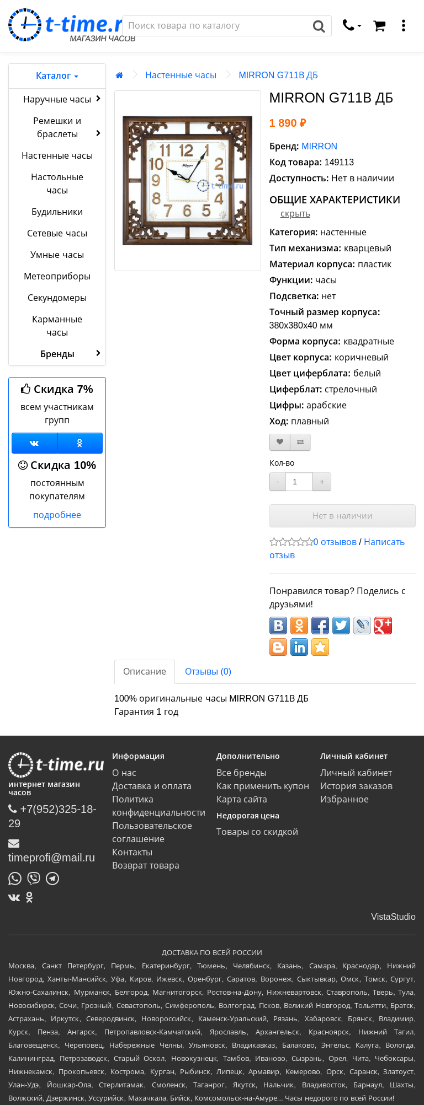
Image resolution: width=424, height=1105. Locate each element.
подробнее (57, 515)
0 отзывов (335, 542)
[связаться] (352, 26)
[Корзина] (379, 26)
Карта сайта (241, 799)
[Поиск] (215, 25)
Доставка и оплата (152, 786)
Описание (144, 671)
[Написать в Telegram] (55, 877)
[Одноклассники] (80, 443)
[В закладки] (279, 442)
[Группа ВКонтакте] (34, 443)
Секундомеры (57, 298)
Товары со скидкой (257, 832)
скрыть (295, 213)
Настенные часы (57, 155)
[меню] (403, 26)
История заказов (356, 786)
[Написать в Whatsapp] (17, 877)
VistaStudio (393, 916)
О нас (124, 773)
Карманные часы (57, 326)
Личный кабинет (356, 773)
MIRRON (319, 146)
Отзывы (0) (208, 671)
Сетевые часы (57, 233)
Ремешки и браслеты (68, 127)
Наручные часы (63, 98)
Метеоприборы (57, 276)
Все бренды (241, 773)
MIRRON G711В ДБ (278, 75)
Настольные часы (57, 184)
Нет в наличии (342, 515)
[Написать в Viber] (36, 877)
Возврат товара (145, 865)
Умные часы (56, 255)
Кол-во (282, 463)
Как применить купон (263, 786)
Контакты (132, 852)
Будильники (57, 212)
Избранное (344, 799)
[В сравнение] (300, 442)
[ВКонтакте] (16, 897)
